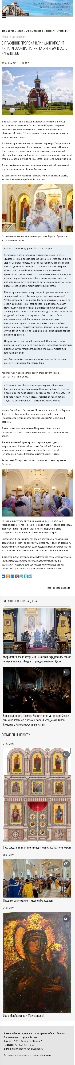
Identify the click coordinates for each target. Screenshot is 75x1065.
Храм (20, 30)
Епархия (45, 1055)
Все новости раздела (58, 587)
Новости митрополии (57, 30)
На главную (8, 30)
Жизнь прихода (34, 30)
